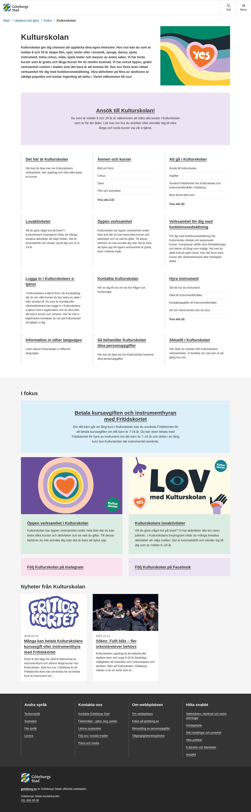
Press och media (88, 743)
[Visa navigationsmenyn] (243, 7)
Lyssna (28, 735)
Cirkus (101, 175)
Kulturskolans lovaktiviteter (160, 523)
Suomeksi (30, 721)
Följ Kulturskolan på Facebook (163, 567)
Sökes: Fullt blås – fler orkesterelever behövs (116, 644)
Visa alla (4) (182, 319)
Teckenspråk (32, 713)
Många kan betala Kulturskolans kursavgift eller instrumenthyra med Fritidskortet (53, 646)
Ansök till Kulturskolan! (125, 110)
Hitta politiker (194, 739)
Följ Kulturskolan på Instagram (55, 567)
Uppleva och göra (26, 20)
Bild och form (105, 168)
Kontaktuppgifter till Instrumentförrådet (192, 302)
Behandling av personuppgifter (151, 728)
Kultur (48, 20)
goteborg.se (29, 788)
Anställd (191, 754)
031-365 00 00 (30, 800)
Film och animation (109, 190)
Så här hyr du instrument (184, 287)
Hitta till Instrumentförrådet (185, 295)
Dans (100, 183)
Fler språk (30, 728)
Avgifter (174, 175)
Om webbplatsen (142, 713)
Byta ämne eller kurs (182, 194)
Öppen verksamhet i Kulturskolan (57, 523)
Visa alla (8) (183, 204)
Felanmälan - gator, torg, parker (97, 721)
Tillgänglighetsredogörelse (148, 735)
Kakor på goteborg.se (145, 721)
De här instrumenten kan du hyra (189, 310)
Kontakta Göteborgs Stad (94, 713)
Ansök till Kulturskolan (183, 168)
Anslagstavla (194, 725)
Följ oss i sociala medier (93, 735)
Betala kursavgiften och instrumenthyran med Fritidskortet (125, 416)
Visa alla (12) (108, 200)
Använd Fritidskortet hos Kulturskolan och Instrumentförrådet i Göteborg (195, 185)
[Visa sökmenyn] (228, 7)
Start (6, 20)
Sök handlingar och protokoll (203, 732)
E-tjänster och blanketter (201, 747)
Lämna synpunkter (89, 728)
